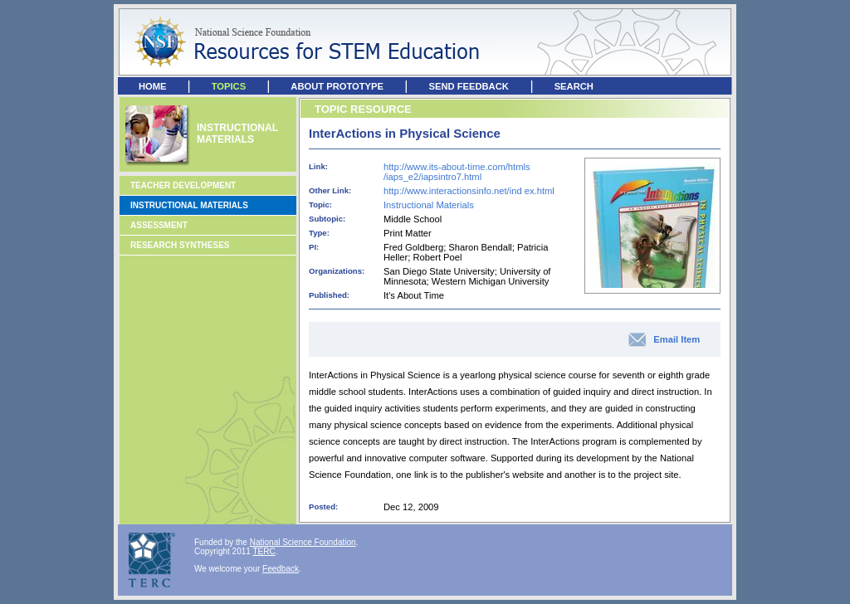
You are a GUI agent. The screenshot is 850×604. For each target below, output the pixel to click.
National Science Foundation (303, 542)
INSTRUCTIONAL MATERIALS (237, 133)
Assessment (159, 225)
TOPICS (229, 86)
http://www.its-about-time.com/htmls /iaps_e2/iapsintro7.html (456, 172)
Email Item (676, 339)
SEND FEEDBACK (468, 86)
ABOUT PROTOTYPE (337, 86)
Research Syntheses (179, 245)
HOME (153, 86)
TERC (263, 551)
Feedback (280, 568)
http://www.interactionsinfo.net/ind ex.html (468, 191)
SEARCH (574, 86)
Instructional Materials (189, 205)
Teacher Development (183, 185)
